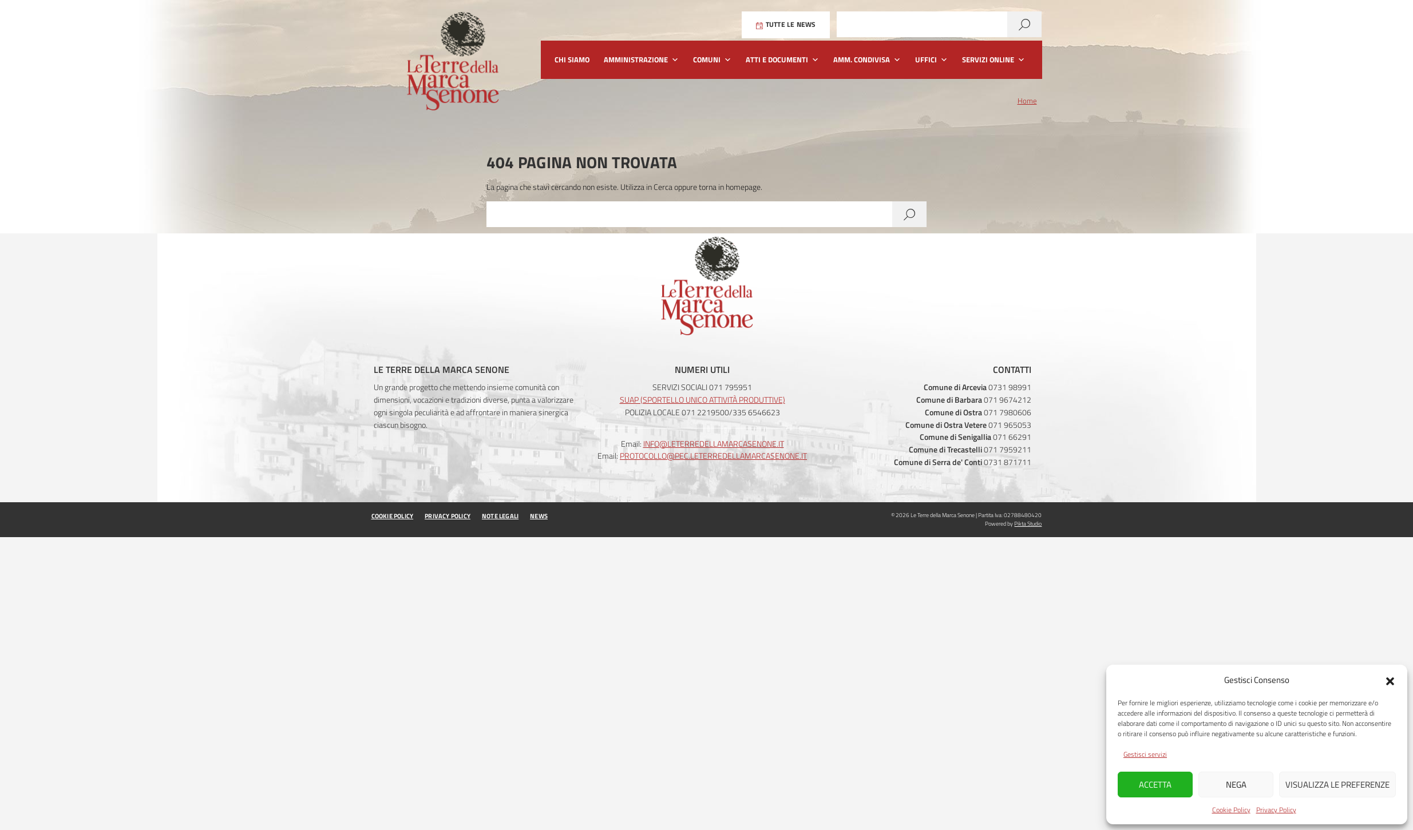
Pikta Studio (1028, 523)
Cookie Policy (1231, 809)
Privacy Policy (1276, 809)
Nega (1236, 784)
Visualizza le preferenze (1337, 784)
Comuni (712, 59)
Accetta (1155, 784)
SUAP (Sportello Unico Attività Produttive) (702, 400)
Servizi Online (993, 59)
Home (1027, 101)
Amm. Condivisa (867, 59)
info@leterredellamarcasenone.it (713, 444)
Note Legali (500, 516)
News (539, 516)
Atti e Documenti (782, 59)
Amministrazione (641, 59)
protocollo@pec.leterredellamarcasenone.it (713, 456)
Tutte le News (786, 24)
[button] (1390, 680)
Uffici (931, 59)
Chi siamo (572, 59)
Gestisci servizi (1145, 754)
